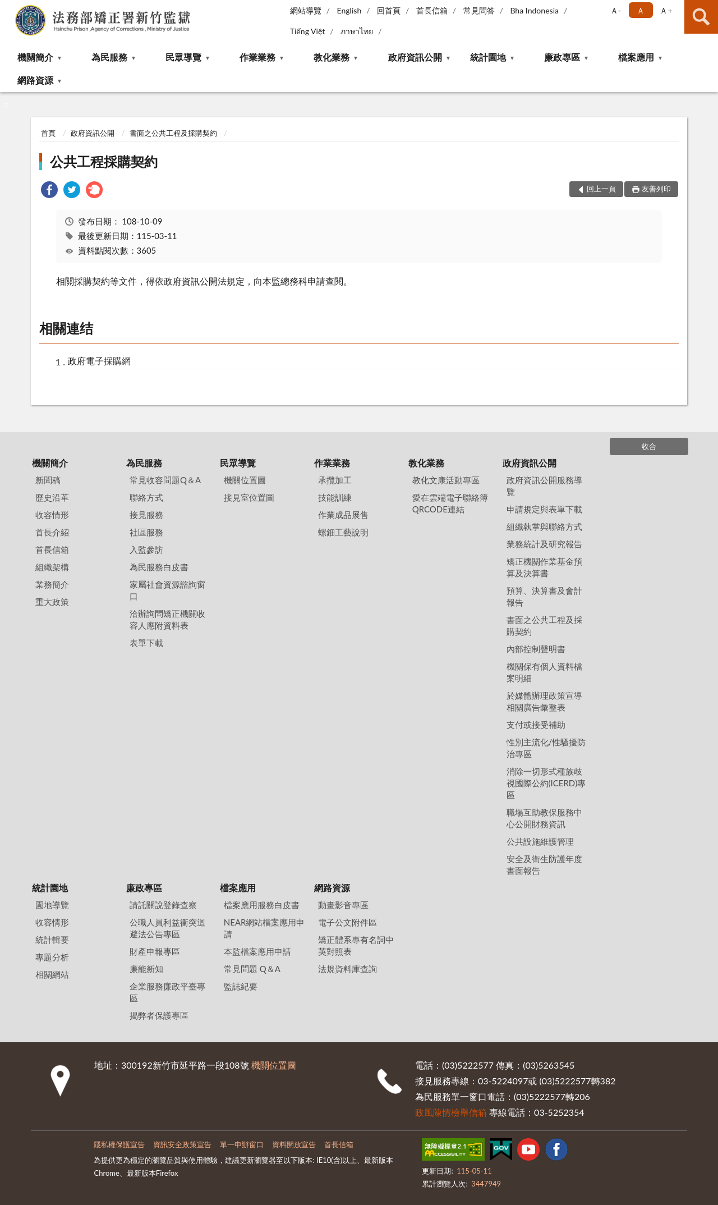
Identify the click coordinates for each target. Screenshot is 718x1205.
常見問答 (479, 10)
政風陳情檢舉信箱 (451, 1112)
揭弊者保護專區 (159, 1015)
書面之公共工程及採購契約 (173, 133)
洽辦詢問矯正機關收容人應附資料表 (167, 619)
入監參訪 (146, 549)
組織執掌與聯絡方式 (544, 526)
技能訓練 (335, 497)
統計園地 (488, 57)
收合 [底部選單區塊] (649, 446)
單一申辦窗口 (242, 1144)
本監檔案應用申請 (257, 951)
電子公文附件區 (347, 922)
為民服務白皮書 (159, 567)
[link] (49, 191)
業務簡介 (52, 584)
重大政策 (52, 602)
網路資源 (35, 80)
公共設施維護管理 (540, 841)
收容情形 (52, 515)
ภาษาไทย (356, 31)
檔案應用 (636, 57)
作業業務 (257, 57)
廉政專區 (562, 57)
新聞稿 (48, 480)
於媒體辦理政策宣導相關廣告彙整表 (544, 701)
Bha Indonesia (534, 10)
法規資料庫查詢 (347, 969)
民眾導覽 (183, 57)
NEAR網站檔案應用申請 (264, 928)
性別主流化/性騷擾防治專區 (546, 748)
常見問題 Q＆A (252, 969)
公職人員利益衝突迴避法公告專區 (167, 928)
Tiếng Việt (307, 31)
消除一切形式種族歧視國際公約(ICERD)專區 (546, 783)
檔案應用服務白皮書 (262, 905)
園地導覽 (52, 905)
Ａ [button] (641, 10)
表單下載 (146, 643)
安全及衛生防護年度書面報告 (544, 865)
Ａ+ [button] (666, 10)
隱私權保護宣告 (119, 1144)
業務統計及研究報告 (544, 544)
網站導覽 (305, 10)
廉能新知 (146, 969)
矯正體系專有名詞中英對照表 (356, 945)
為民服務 (109, 57)
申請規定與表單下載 (544, 509)
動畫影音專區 (343, 905)
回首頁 (389, 10)
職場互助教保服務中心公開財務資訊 (544, 818)
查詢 (701, 17)
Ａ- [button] (615, 10)
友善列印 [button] (656, 188)
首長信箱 (432, 10)
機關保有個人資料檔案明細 (544, 672)
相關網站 (52, 974)
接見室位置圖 (249, 497)
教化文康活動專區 (446, 480)
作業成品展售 (343, 515)
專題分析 (52, 957)
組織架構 (52, 567)
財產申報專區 (155, 951)
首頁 (48, 133)
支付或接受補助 (536, 725)
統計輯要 (52, 939)
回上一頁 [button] (601, 188)
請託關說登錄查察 (163, 905)
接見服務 (146, 515)
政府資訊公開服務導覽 (544, 486)
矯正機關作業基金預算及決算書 (544, 567)
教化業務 (331, 57)
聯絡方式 (146, 497)
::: (9, 8)
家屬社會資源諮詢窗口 (167, 590)
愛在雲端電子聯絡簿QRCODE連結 (450, 503)
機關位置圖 (245, 480)
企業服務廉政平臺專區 (167, 992)
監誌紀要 (240, 986)
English (349, 10)
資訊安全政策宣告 (182, 1144)
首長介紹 (52, 532)
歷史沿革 (52, 497)
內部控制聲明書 (536, 649)
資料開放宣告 (294, 1144)
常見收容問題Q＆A (165, 480)
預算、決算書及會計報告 (544, 596)
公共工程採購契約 (104, 161)
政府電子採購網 (99, 360)
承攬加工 (335, 480)
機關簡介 (35, 57)
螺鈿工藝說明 (343, 532)
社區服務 (146, 532)
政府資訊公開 (415, 57)
